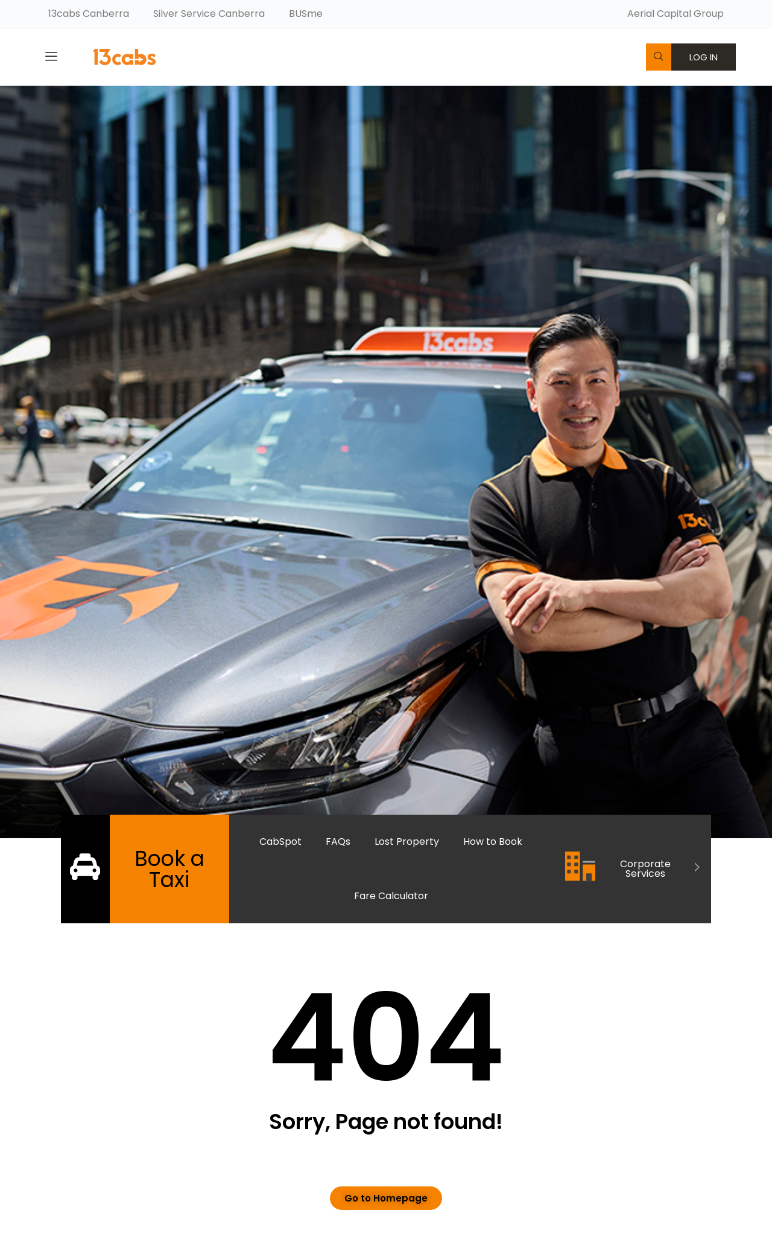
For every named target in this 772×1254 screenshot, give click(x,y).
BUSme (306, 14)
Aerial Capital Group (675, 14)
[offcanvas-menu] (51, 56)
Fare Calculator (391, 896)
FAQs (338, 841)
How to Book (492, 841)
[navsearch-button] (658, 57)
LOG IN (703, 57)
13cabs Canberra (88, 14)
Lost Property (407, 841)
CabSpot (280, 841)
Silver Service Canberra (209, 14)
